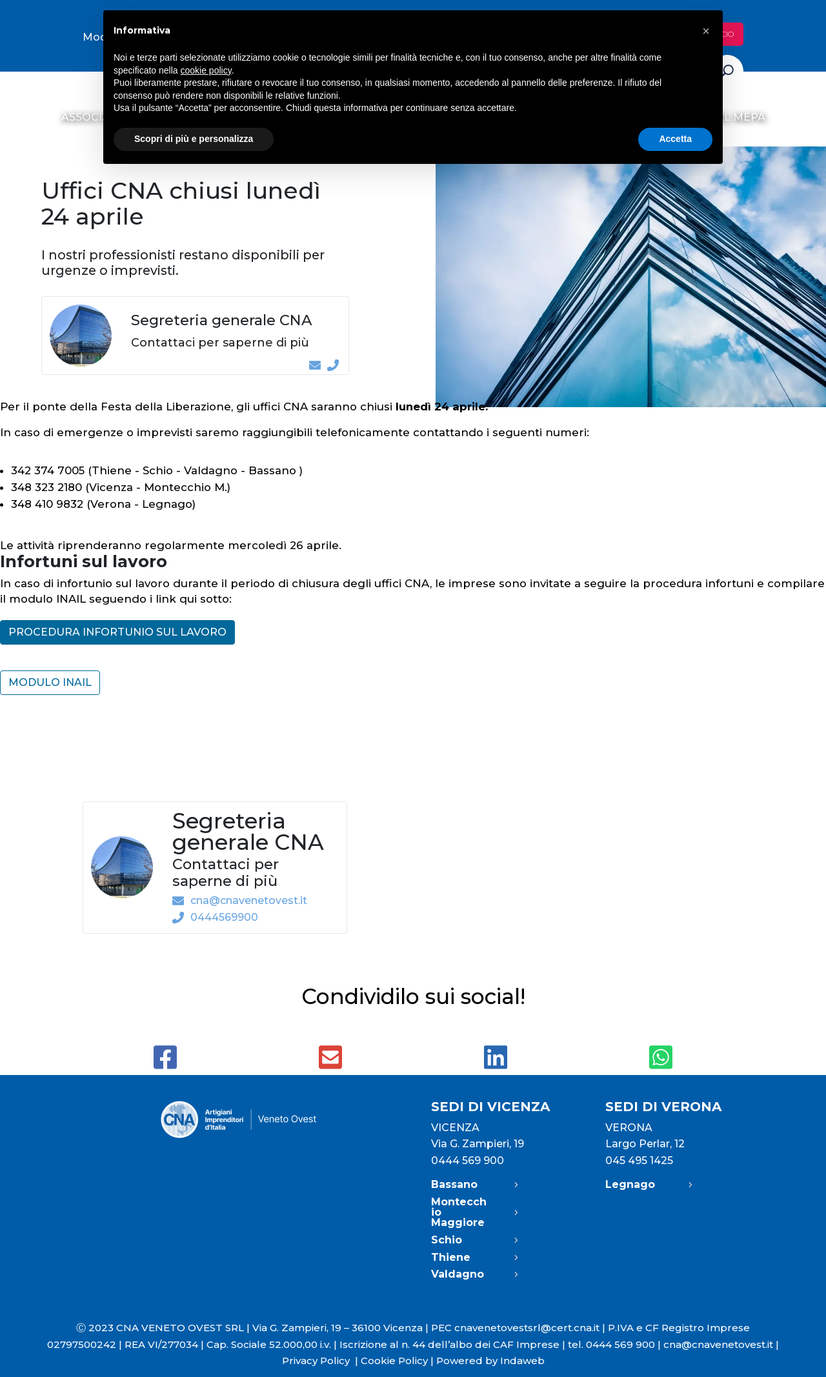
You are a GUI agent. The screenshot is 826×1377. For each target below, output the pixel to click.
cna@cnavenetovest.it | (721, 1344)
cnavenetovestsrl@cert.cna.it (526, 1328)
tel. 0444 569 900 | (615, 1344)
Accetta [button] (675, 139)
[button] (706, 31)
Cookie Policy (394, 1360)
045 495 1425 (639, 1160)
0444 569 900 (467, 1160)
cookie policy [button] (206, 70)
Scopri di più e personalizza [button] (193, 139)
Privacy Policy (321, 1360)
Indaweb (522, 1360)
